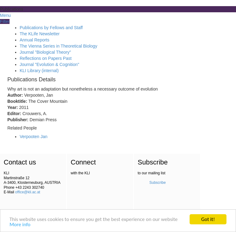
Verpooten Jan (33, 136)
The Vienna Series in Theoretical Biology (58, 46)
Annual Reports (34, 39)
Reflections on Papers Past (46, 58)
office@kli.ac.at (27, 192)
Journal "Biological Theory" (45, 52)
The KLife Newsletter (40, 33)
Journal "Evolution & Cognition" (49, 64)
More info (20, 225)
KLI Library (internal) (39, 70)
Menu (5, 15)
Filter (5, 21)
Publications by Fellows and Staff (51, 27)
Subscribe (157, 182)
